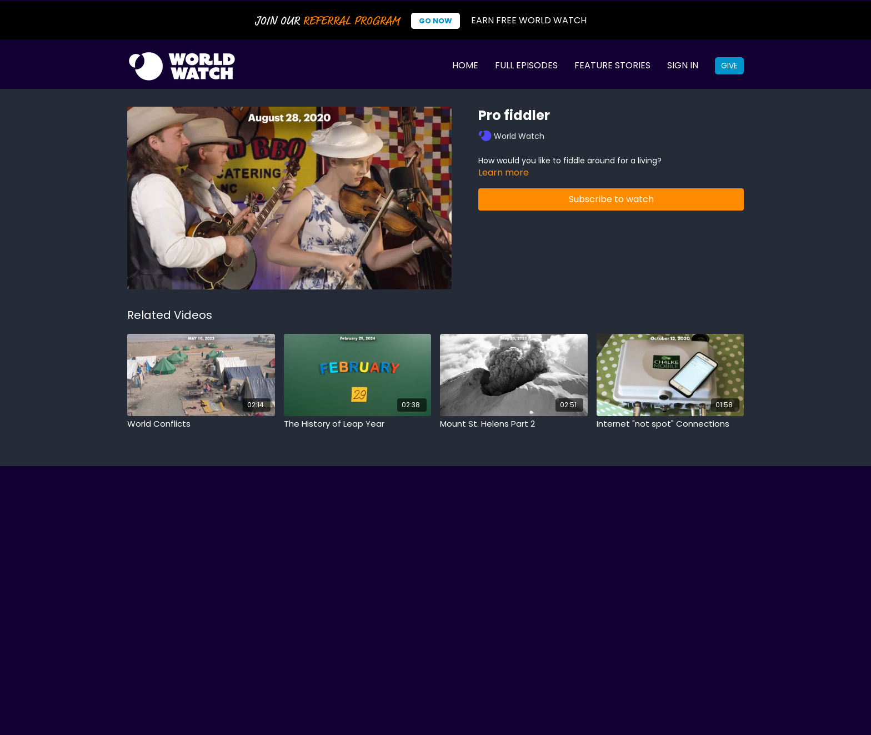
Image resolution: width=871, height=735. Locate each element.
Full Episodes (526, 65)
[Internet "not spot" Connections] (670, 424)
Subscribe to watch (611, 199)
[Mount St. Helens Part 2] (514, 424)
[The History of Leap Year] (358, 424)
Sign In (682, 65)
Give (729, 65)
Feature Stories (612, 65)
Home (465, 65)
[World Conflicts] (201, 424)
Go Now (435, 21)
